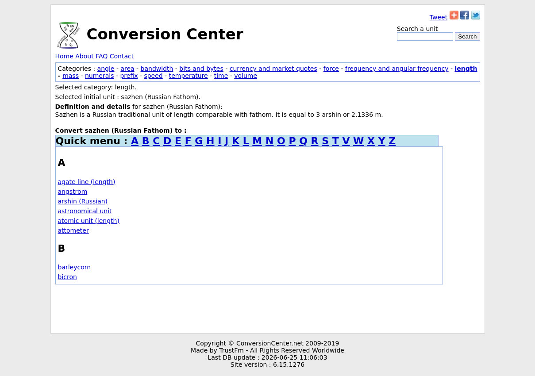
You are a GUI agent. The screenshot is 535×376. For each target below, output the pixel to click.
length (465, 68)
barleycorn (74, 267)
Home (64, 56)
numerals (99, 75)
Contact (122, 56)
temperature (188, 75)
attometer (73, 230)
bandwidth (157, 68)
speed (153, 75)
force (331, 68)
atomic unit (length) (88, 220)
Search (467, 36)
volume (245, 75)
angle (106, 68)
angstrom (73, 191)
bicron (67, 276)
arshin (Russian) (83, 201)
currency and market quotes (273, 68)
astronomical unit (85, 211)
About (84, 56)
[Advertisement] (267, 309)
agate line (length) (86, 181)
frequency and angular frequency (397, 68)
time (221, 75)
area (127, 68)
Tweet (438, 17)
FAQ (102, 56)
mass (70, 75)
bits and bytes (201, 68)
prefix (129, 75)
